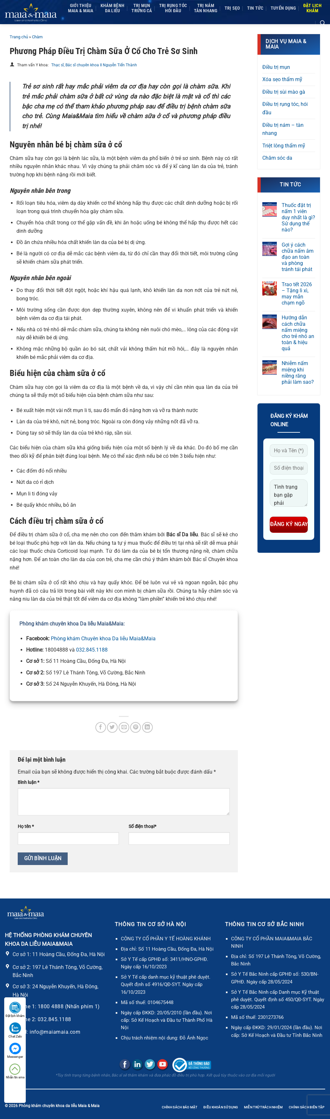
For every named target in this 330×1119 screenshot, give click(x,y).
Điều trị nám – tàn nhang (283, 129)
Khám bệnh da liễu (113, 8)
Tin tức (255, 8)
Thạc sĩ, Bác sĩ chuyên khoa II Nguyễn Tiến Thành (94, 65)
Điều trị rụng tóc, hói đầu (285, 108)
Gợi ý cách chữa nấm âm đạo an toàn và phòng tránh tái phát (298, 257)
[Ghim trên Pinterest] (135, 727)
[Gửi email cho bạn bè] (124, 727)
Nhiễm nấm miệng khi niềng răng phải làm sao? (298, 372)
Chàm (37, 36)
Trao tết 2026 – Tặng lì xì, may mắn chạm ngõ (297, 293)
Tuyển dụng (283, 8)
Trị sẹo (232, 8)
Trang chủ (19, 36)
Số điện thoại (142, 826)
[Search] (322, 23)
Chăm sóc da (277, 158)
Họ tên (26, 826)
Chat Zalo (15, 1030)
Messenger (15, 1050)
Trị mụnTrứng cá (141, 8)
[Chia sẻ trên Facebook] (100, 727)
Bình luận (28, 782)
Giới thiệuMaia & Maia (80, 8)
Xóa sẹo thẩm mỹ (282, 79)
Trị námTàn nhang (206, 8)
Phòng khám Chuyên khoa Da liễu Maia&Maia (103, 638)
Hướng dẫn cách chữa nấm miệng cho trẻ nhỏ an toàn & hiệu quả (298, 333)
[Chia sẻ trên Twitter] (112, 727)
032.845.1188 (92, 650)
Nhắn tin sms (15, 1071)
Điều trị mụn (276, 67)
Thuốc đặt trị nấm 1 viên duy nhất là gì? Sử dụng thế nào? (298, 217)
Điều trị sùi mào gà (283, 92)
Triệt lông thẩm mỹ (283, 146)
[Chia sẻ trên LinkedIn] (147, 727)
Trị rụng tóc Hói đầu (173, 8)
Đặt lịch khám (14, 1010)
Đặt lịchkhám (312, 8)
